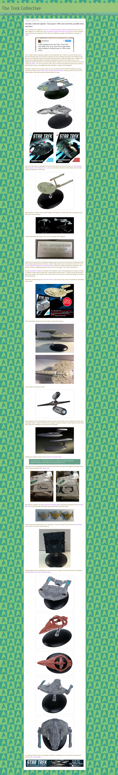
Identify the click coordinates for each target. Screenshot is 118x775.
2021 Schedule (39, 14)
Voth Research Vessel (57, 70)
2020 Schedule (28, 14)
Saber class (47, 572)
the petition (32, 63)
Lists (57, 14)
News (5, 14)
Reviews (74, 14)
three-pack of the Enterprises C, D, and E (39, 168)
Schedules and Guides (16, 14)
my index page (36, 757)
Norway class (44, 70)
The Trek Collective (21, 8)
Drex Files (81, 14)
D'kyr (39, 572)
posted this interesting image (52, 504)
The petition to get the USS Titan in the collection (60, 31)
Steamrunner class (32, 572)
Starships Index (65, 14)
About (94, 14)
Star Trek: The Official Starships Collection (55, 29)
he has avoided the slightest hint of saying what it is (39, 265)
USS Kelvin (49, 279)
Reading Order (49, 14)
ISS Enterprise (77, 166)
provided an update (35, 271)
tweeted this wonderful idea (53, 457)
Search (88, 14)
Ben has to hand (44, 468)
